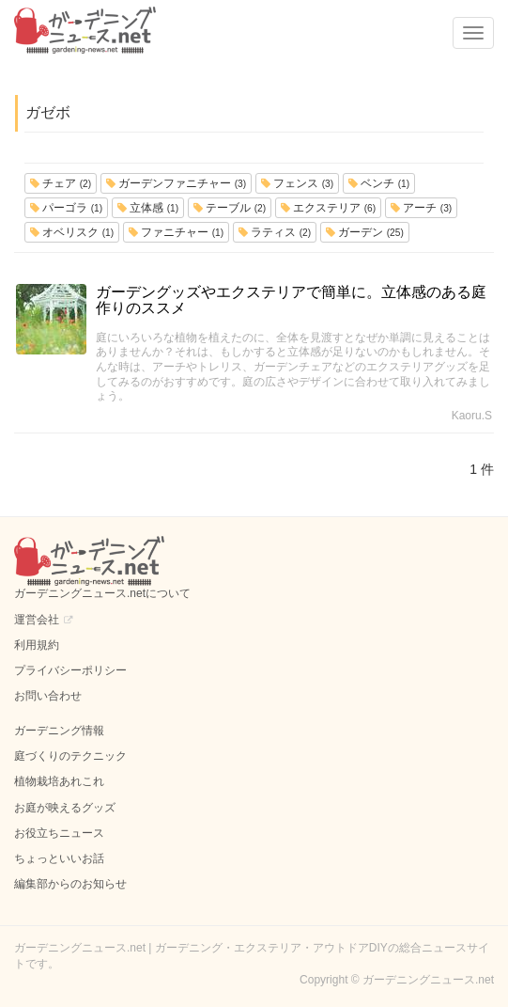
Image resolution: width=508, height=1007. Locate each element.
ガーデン (365, 232)
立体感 (147, 207)
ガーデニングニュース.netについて (102, 593)
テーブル (229, 207)
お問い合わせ (48, 695)
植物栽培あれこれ (59, 781)
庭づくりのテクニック (70, 756)
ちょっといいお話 (59, 858)
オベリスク (72, 232)
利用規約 (36, 645)
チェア (60, 183)
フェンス (297, 183)
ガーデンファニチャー (176, 183)
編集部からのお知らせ (70, 883)
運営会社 (36, 619)
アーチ (421, 207)
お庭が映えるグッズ (64, 807)
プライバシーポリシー (70, 670)
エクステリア (328, 207)
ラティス (275, 232)
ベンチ (378, 183)
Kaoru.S (472, 415)
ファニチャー (176, 232)
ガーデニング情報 (59, 730)
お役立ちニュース (59, 833)
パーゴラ (66, 207)
